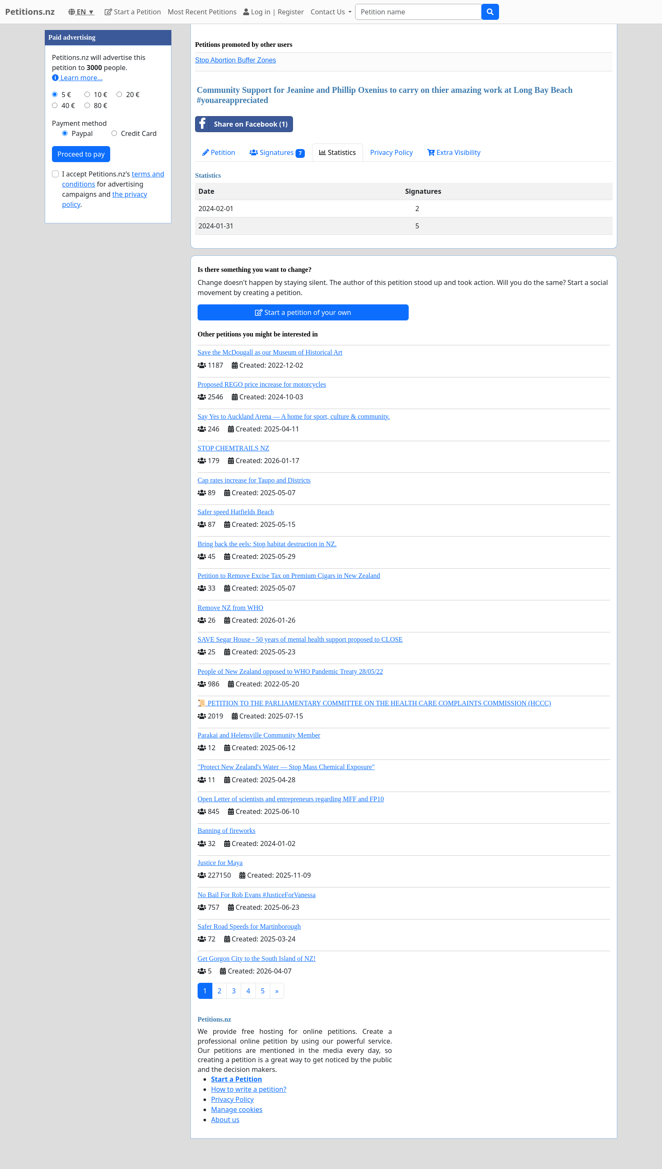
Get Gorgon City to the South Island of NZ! (257, 958)
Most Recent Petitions (202, 11)
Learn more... (77, 77)
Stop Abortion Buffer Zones (235, 60)
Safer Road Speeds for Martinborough (249, 926)
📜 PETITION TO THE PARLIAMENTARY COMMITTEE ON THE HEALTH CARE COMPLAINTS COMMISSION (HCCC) (374, 703)
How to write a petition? (248, 1089)
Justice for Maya (220, 862)
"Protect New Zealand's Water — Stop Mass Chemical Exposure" (286, 766)
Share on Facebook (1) (241, 124)
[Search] (418, 12)
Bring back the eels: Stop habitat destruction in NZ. (267, 544)
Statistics (337, 152)
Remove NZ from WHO (230, 607)
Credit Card (139, 133)
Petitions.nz (30, 11)
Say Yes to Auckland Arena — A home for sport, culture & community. (294, 416)
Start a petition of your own (303, 312)
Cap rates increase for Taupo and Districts (254, 480)
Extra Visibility (453, 152)
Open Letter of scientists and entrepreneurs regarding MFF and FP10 (291, 799)
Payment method (79, 123)
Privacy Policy (391, 152)
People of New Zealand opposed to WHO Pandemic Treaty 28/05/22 (290, 671)
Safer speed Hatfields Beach (236, 511)
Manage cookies (237, 1109)
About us (225, 1119)
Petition (218, 152)
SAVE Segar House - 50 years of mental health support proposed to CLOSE (300, 639)
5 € (66, 94)
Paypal (82, 133)
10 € (100, 94)
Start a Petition (133, 11)
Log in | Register (273, 11)
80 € (100, 105)
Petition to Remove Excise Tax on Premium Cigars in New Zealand (289, 575)
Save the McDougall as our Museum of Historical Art (270, 352)
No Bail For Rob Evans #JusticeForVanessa (257, 894)
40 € (68, 105)
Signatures (277, 152)
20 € (133, 94)
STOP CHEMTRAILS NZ (233, 448)
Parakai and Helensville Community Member (259, 735)
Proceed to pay (81, 154)
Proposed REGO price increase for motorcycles (262, 384)
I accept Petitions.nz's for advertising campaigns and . (113, 189)
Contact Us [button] (329, 11)
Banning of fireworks (226, 830)
